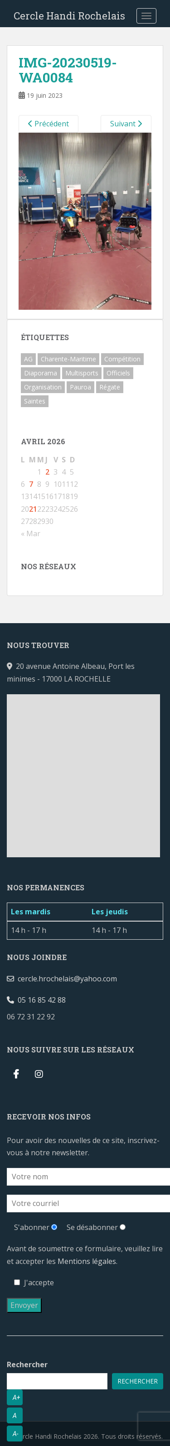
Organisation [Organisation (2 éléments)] (43, 387)
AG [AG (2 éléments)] (28, 359)
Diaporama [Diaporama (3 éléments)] (40, 373)
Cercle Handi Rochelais (69, 15)
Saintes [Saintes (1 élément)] (34, 401)
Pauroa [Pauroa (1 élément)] (80, 387)
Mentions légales (87, 1261)
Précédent (48, 124)
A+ (16, 1397)
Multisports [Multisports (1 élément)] (81, 373)
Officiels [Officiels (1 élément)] (118, 373)
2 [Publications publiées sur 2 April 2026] (47, 472)
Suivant (126, 124)
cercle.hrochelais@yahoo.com (62, 979)
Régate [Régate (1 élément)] (109, 387)
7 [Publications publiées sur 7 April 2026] (31, 484)
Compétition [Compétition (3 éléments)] (122, 359)
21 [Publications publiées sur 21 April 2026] (33, 509)
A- (16, 1433)
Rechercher (27, 1364)
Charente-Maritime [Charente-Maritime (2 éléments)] (68, 359)
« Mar (30, 533)
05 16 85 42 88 (36, 1000)
